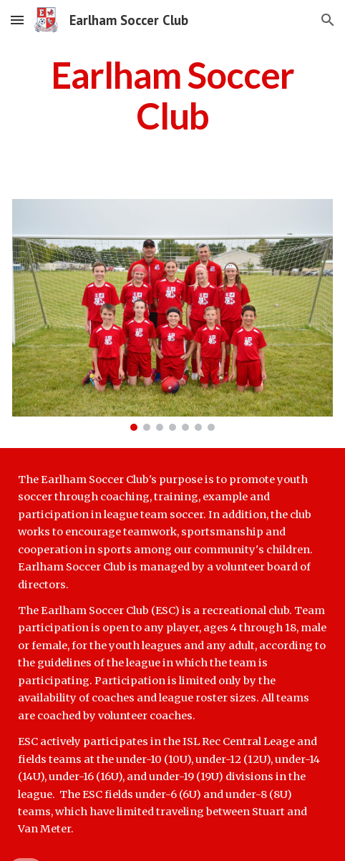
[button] (17, 19)
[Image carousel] (172, 314)
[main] (172, 95)
